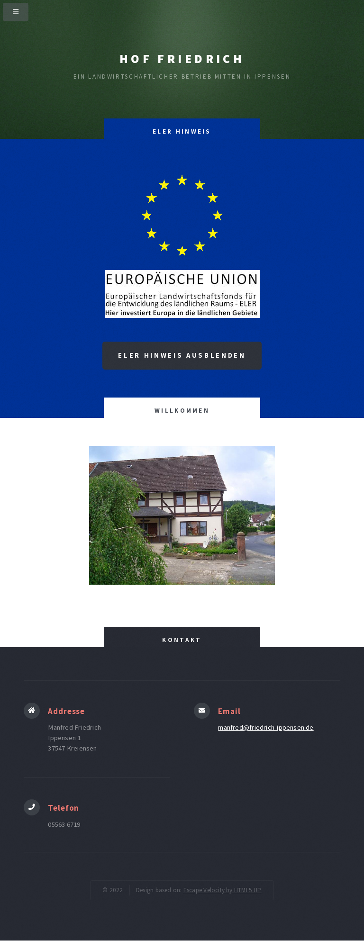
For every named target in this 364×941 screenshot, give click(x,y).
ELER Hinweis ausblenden (182, 355)
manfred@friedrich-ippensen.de (265, 727)
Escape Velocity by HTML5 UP (222, 890)
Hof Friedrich (182, 58)
